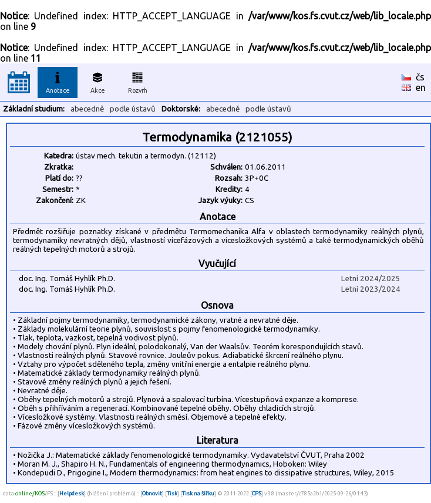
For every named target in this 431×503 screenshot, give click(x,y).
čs (420, 77)
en (421, 87)
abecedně (87, 108)
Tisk (172, 493)
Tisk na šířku (198, 493)
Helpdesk (71, 493)
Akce (97, 81)
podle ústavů (133, 108)
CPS (256, 493)
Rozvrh (137, 81)
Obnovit (152, 493)
